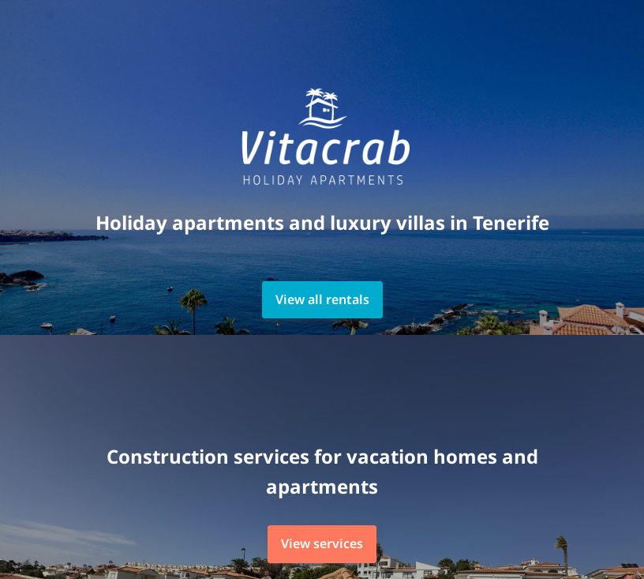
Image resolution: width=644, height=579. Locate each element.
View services (322, 543)
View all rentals (322, 299)
